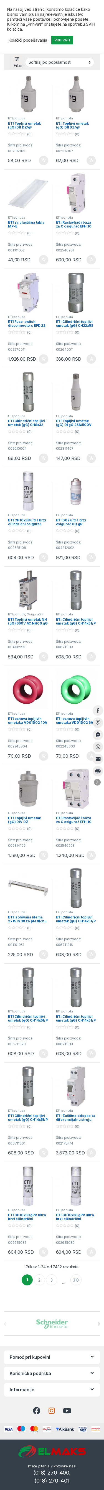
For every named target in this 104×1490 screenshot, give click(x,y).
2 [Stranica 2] (39, 1280)
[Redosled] (59, 62)
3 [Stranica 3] (51, 1280)
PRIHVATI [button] (62, 40)
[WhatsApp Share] (98, 747)
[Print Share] (98, 771)
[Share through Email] (98, 759)
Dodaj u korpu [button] (43, 160)
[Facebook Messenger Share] (98, 735)
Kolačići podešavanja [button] (27, 40)
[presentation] (98, 1324)
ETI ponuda (16, 118)
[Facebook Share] (98, 710)
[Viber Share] (98, 722)
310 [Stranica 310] (76, 1280)
